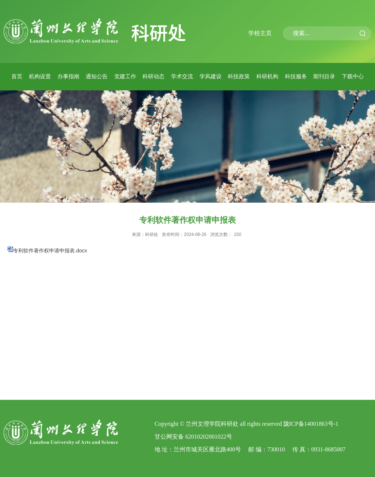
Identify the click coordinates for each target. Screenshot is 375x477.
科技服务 (296, 76)
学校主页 (260, 33)
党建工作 (125, 76)
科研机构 (267, 76)
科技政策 (239, 76)
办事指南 (68, 76)
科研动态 (153, 76)
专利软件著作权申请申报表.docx (50, 250)
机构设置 (40, 76)
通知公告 (97, 76)
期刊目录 (324, 76)
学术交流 (182, 76)
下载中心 (353, 76)
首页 (16, 76)
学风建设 (211, 76)
